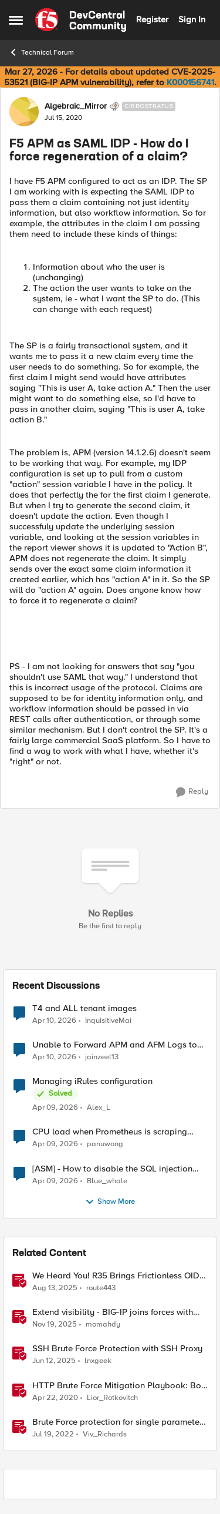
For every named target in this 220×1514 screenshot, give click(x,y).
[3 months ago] (54, 1021)
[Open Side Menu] (16, 20)
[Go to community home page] (81, 20)
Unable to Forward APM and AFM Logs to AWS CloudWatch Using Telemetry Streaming (114, 1045)
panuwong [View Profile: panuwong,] (105, 1144)
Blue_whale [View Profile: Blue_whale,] (107, 1180)
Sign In (191, 19)
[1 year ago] (54, 1361)
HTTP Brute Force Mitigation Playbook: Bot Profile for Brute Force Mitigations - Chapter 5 (118, 1386)
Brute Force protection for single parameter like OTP (117, 1422)
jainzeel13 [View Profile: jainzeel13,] (102, 1057)
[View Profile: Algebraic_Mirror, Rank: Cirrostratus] (24, 111)
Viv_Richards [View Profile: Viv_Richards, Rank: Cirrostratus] (105, 1433)
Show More (110, 1202)
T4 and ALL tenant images (84, 1008)
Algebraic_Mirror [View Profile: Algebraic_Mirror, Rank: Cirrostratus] (76, 106)
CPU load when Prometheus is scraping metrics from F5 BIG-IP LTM (109, 1132)
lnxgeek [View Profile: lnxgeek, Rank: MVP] (97, 1361)
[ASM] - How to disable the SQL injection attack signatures (112, 1169)
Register (152, 19)
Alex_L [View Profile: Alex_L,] (98, 1107)
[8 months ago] (54, 1325)
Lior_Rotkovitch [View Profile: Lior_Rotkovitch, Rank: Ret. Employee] (112, 1397)
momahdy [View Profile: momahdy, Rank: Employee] (103, 1324)
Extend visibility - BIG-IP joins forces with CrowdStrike (112, 1312)
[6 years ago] (55, 1397)
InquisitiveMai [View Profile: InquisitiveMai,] (108, 1020)
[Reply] (192, 792)
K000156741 (190, 82)
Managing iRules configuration (92, 1081)
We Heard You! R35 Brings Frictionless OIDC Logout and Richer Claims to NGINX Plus (118, 1276)
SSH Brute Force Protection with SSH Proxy (117, 1349)
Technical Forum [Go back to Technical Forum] (41, 52)
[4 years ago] (53, 1434)
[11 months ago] (54, 1288)
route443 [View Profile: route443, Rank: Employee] (101, 1288)
